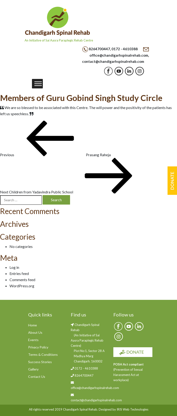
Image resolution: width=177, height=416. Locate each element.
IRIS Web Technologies (132, 409)
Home (32, 325)
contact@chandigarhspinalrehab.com (113, 61)
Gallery (33, 369)
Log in (14, 267)
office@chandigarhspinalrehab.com (118, 55)
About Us (35, 332)
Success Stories (40, 362)
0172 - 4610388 (124, 49)
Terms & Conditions (43, 354)
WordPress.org (21, 285)
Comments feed (22, 279)
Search (56, 199)
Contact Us (36, 377)
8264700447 (99, 49)
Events (33, 340)
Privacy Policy (38, 347)
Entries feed (19, 273)
